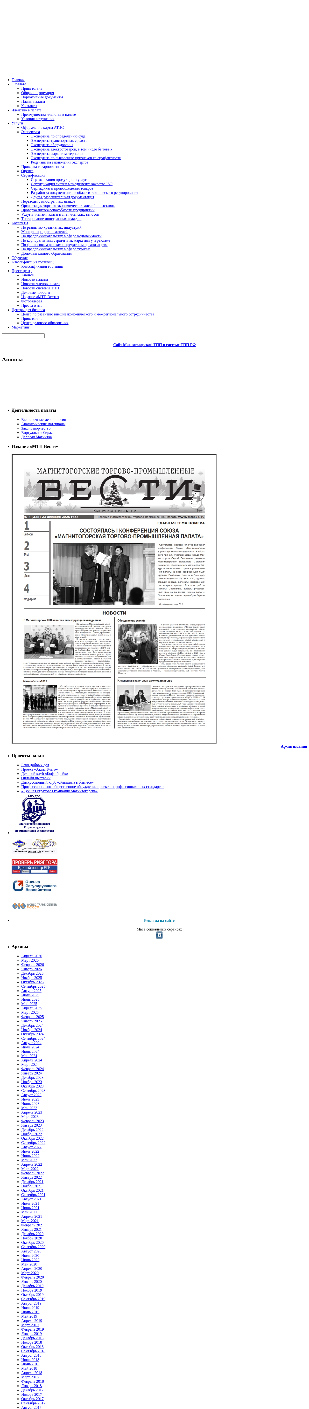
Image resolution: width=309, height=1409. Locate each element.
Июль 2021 (23, 831)
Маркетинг (253, 63)
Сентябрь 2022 (27, 757)
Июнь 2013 (23, 1304)
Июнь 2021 (23, 836)
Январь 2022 (25, 799)
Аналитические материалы (36, 114)
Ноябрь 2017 (25, 1065)
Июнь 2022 (23, 773)
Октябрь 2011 (26, 1362)
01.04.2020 (145, 864)
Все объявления (279, 173)
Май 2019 (22, 969)
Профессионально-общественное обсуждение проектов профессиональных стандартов (38, 292)
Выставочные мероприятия (37, 109)
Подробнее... (221, 196)
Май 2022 (22, 778)
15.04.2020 (145, 248)
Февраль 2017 (26, 1113)
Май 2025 (22, 587)
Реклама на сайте (39, 488)
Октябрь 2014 (26, 1235)
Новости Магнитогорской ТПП (101, 196)
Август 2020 (24, 890)
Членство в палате (62, 63)
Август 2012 (24, 1352)
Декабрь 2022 (26, 741)
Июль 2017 (23, 1086)
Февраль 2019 (26, 985)
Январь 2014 (25, 1272)
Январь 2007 (25, 1389)
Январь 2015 (25, 1219)
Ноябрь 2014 (25, 1230)
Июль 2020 (23, 895)
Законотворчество (29, 119)
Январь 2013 (25, 1330)
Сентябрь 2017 (27, 1076)
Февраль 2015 (26, 1214)
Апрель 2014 (25, 1256)
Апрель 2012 (25, 1357)
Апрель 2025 (25, 592)
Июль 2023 (23, 704)
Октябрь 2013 (26, 1288)
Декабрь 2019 (26, 932)
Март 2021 (23, 852)
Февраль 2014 (26, 1267)
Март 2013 (23, 1320)
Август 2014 (24, 1246)
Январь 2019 (25, 990)
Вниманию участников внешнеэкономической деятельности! (138, 458)
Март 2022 (23, 789)
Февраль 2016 (26, 1176)
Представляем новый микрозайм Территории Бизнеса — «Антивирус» (149, 367)
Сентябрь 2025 (27, 565)
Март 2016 (23, 1171)
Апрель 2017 (25, 1102)
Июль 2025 (23, 576)
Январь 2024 (25, 672)
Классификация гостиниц (158, 63)
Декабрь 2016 (26, 1123)
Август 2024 (24, 634)
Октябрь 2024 (26, 624)
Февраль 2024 (26, 666)
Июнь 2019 (23, 964)
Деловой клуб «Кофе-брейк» (37, 265)
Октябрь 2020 (26, 879)
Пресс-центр (194, 63)
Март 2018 (23, 1044)
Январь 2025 (25, 608)
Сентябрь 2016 (27, 1139)
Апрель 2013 (25, 1315)
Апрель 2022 (25, 783)
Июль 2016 (23, 1150)
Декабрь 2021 (26, 804)
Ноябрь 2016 (25, 1129)
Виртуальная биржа (30, 125)
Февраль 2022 (26, 794)
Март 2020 (23, 916)
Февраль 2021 (26, 857)
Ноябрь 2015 (25, 1192)
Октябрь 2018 (26, 1006)
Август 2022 (24, 762)
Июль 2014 (23, 1251)
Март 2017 (23, 1107)
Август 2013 (24, 1293)
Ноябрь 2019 (25, 937)
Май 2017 (22, 1097)
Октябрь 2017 (26, 1070)
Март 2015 (23, 1208)
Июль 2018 (23, 1022)
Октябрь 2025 (26, 560)
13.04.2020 (145, 354)
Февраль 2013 (26, 1325)
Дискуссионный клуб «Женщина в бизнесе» (32, 278)
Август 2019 (24, 953)
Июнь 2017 (23, 1091)
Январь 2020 (25, 927)
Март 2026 (23, 534)
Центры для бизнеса (224, 63)
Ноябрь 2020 (25, 874)
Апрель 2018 (25, 1038)
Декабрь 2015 (26, 1187)
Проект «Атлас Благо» (32, 260)
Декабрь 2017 (26, 1060)
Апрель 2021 (25, 847)
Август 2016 (24, 1144)
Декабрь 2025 (26, 549)
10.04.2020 (145, 577)
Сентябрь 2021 (27, 820)
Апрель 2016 (25, 1166)
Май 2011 (22, 1368)
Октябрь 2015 (26, 1198)
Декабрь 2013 (26, 1277)
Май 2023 (22, 714)
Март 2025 (23, 597)
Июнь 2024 (23, 645)
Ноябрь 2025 (25, 555)
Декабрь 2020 (26, 868)
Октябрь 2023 (26, 687)
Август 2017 (24, 1081)
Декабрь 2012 (26, 1336)
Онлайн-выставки (29, 270)
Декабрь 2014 (26, 1224)
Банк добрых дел (28, 254)
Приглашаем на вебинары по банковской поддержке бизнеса (139, 262)
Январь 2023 (25, 735)
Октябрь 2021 (26, 815)
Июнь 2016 (23, 1155)
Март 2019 (23, 980)
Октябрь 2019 (26, 943)
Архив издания (49, 230)
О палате (36, 63)
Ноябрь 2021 (25, 810)
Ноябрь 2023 (25, 682)
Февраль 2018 (26, 1049)
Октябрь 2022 (26, 751)
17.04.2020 (145, 196)
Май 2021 (22, 842)
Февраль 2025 (26, 603)
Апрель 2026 (25, 528)
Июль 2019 (23, 959)
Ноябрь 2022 (25, 746)
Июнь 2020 (23, 900)
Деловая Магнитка (29, 130)
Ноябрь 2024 (25, 618)
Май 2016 (22, 1160)
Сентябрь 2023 (27, 693)
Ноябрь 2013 (25, 1283)
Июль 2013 (23, 1299)
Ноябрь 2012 (25, 1341)
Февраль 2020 (26, 921)
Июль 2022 (23, 767)
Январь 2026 (25, 544)
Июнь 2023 (23, 709)
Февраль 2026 (26, 539)
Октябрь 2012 (26, 1346)
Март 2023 (23, 725)
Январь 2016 (25, 1182)
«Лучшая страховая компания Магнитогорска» (38, 305)
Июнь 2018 (23, 1028)
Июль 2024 (23, 640)
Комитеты (105, 63)
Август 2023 (24, 698)
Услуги (87, 63)
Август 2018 (24, 1017)
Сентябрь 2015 (27, 1203)
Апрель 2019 (25, 974)
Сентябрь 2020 (27, 884)
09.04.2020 (145, 717)
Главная (18, 63)
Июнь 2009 (23, 1384)
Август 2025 (24, 571)
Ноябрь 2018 (25, 1001)
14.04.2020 (145, 301)
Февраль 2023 (26, 730)
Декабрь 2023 (26, 677)
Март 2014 (23, 1261)
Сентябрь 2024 (27, 629)
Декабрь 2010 (26, 1373)
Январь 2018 (25, 1054)
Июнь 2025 (23, 581)
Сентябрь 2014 (27, 1240)
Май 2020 (22, 905)
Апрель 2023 (25, 720)
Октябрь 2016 (26, 1134)
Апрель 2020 (25, 911)
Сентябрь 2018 (27, 1012)
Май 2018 (22, 1033)
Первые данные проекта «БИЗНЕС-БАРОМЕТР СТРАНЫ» (135, 158)
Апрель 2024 (25, 656)
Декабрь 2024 (26, 613)
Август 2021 (24, 826)
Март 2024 (23, 661)
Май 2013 (22, 1309)
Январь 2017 (25, 1118)
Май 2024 (22, 650)
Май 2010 (22, 1378)
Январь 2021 (25, 863)
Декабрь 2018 (26, 996)
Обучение (125, 63)
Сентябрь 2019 (27, 948)
